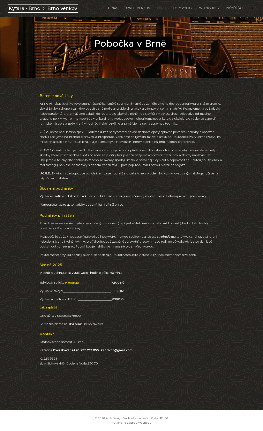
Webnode (144, 422)
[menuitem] (216, 8)
